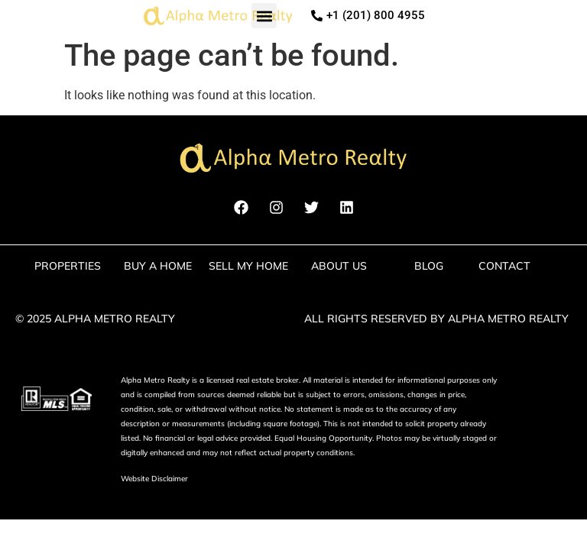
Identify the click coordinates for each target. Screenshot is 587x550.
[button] (264, 15)
